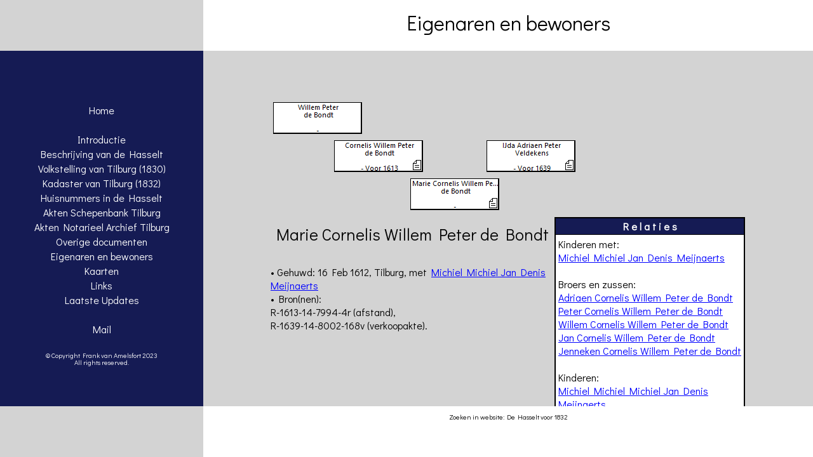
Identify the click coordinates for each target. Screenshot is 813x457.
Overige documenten (101, 241)
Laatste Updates (102, 300)
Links (101, 285)
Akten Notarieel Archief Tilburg (102, 227)
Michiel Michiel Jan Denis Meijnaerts (641, 257)
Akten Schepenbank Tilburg (102, 212)
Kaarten (101, 270)
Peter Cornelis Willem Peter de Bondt (640, 310)
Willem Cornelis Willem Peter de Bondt (643, 324)
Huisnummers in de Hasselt (102, 197)
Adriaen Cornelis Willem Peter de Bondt (645, 297)
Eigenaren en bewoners (102, 256)
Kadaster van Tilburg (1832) (102, 183)
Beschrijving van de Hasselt (102, 154)
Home (101, 110)
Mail (102, 329)
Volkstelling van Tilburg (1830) (102, 168)
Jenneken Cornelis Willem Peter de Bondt (649, 350)
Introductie (101, 139)
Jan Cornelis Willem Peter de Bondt (636, 337)
